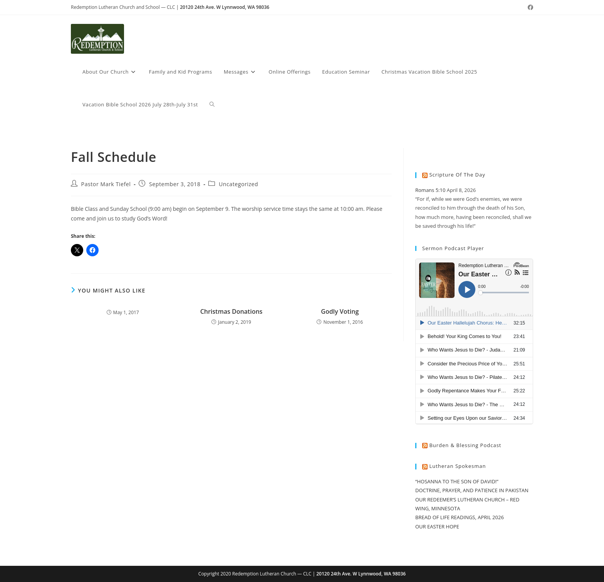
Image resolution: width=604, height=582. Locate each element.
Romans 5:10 (430, 190)
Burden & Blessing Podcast (465, 445)
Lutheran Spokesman (457, 466)
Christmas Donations (231, 311)
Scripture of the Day (457, 174)
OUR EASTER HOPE (437, 526)
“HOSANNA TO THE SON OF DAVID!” (456, 481)
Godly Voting (340, 311)
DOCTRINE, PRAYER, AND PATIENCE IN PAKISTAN (471, 490)
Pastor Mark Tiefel (106, 184)
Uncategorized (238, 184)
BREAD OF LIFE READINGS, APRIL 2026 (459, 517)
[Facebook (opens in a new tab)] (529, 7)
